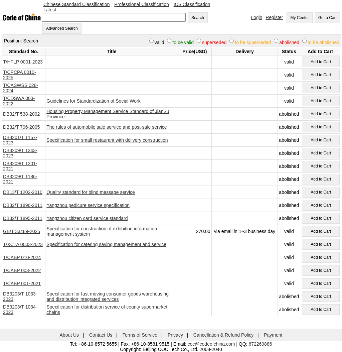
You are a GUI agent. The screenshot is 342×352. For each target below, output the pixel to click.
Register (274, 17)
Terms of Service (140, 335)
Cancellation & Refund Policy (223, 335)
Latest (49, 9)
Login (256, 17)
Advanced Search (62, 28)
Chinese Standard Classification (76, 4)
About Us (69, 335)
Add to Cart (321, 62)
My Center (299, 17)
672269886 (260, 344)
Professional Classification (141, 4)
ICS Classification (192, 4)
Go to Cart (327, 17)
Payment (273, 335)
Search (197, 17)
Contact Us (100, 335)
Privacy (175, 335)
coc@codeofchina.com (211, 344)
